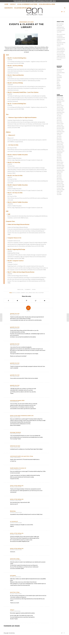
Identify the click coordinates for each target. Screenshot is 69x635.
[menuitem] (6, 4)
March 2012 (59, 141)
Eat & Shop (59, 75)
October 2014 (60, 99)
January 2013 (60, 125)
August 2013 (60, 113)
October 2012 (60, 130)
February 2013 (60, 123)
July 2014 (59, 102)
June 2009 (59, 194)
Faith (34, 289)
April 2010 (59, 178)
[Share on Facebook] (8, 301)
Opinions (59, 87)
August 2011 (60, 152)
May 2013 (59, 118)
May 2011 (59, 157)
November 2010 (60, 167)
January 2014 (60, 107)
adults (14, 292)
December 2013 (60, 109)
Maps (58, 82)
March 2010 (59, 180)
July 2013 (59, 115)
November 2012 (60, 128)
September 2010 (60, 170)
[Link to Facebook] (64, 12)
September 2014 (60, 101)
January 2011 (60, 163)
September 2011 (60, 151)
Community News (61, 72)
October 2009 (60, 188)
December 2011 (60, 146)
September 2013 (60, 112)
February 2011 (60, 162)
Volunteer (41, 292)
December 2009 (60, 184)
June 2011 (59, 155)
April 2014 (59, 104)
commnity (23, 292)
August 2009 (60, 191)
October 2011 (60, 149)
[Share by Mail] (44, 301)
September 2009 (60, 189)
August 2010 (60, 172)
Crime (58, 74)
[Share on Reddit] (35, 301)
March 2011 (59, 160)
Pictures (58, 88)
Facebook (59, 59)
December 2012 (60, 126)
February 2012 (60, 142)
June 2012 (59, 136)
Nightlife (58, 85)
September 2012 (60, 131)
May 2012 (59, 138)
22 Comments (27, 289)
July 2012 (59, 134)
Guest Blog (59, 77)
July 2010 (59, 173)
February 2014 (60, 105)
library (30, 292)
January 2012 (60, 144)
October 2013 (60, 110)
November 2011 (60, 147)
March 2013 (59, 122)
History (58, 79)
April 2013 (59, 120)
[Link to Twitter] (62, 12)
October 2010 (60, 168)
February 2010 (60, 181)
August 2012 (60, 133)
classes (18, 292)
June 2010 (59, 175)
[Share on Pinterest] (26, 301)
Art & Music (31, 21)
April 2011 (59, 159)
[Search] (64, 8)
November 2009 (60, 186)
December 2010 (60, 165)
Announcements (23, 21)
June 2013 (59, 117)
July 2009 (59, 192)
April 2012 (59, 139)
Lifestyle (58, 80)
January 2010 (60, 183)
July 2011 (59, 154)
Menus (58, 83)
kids (27, 292)
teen (36, 292)
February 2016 (60, 97)
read (34, 292)
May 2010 (59, 176)
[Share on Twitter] (17, 301)
